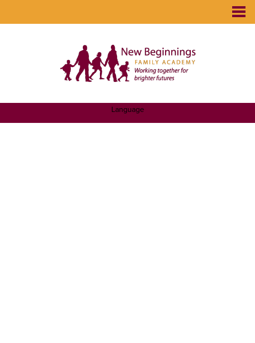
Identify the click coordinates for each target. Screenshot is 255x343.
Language (127, 109)
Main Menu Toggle (238, 11)
